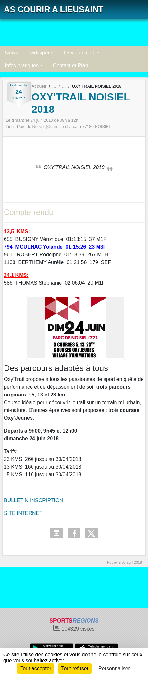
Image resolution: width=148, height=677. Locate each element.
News (11, 52)
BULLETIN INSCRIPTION (33, 500)
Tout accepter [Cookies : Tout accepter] (35, 668)
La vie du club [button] (80, 52)
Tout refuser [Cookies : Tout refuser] (74, 668)
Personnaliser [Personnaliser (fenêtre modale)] (114, 668)
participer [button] (39, 52)
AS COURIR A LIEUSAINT (54, 9)
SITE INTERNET (23, 513)
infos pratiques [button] (22, 65)
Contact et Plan (70, 65)
